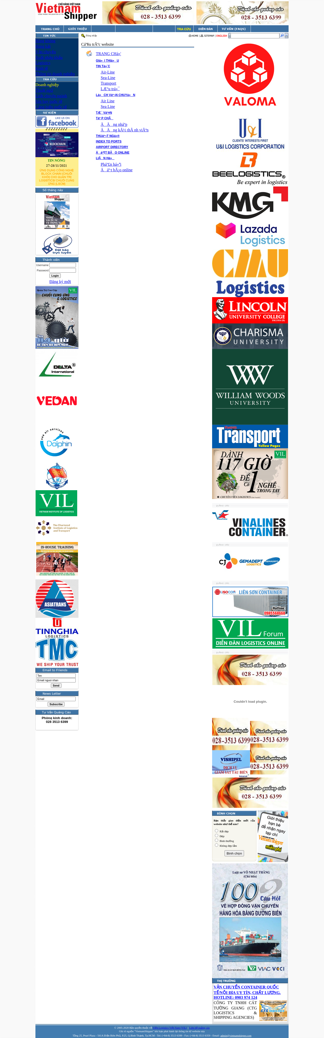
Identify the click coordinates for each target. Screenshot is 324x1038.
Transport (108, 83)
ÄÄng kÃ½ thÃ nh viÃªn (125, 130)
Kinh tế (41, 68)
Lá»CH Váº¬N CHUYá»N (115, 95)
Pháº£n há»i (111, 164)
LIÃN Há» (105, 158)
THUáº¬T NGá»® (108, 136)
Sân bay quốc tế (48, 101)
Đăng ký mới (60, 281)
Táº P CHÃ (104, 118)
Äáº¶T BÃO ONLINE (112, 152)
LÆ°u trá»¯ (110, 89)
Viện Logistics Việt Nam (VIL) (170, 1027)
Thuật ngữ (44, 90)
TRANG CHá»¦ (108, 54)
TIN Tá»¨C (103, 66)
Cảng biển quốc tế (51, 107)
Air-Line (108, 72)
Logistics (42, 63)
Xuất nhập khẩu (49, 57)
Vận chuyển (45, 52)
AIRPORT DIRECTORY (112, 147)
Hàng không (45, 41)
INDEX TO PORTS (109, 141)
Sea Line (108, 106)
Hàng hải (43, 46)
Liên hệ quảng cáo (199, 1027)
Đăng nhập (91, 35)
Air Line (108, 101)
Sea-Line (108, 78)
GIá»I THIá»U (107, 60)
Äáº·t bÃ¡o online (117, 170)
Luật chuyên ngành (51, 96)
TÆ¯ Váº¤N (104, 112)
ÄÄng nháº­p (114, 124)
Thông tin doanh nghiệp (55, 74)
